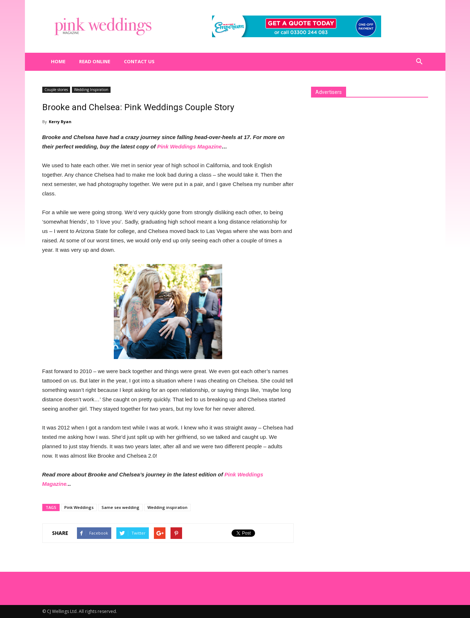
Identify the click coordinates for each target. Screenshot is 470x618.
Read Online (94, 61)
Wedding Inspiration (91, 89)
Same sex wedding (120, 507)
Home (58, 61)
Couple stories (56, 89)
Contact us (139, 61)
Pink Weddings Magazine (189, 146)
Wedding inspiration (167, 507)
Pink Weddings (79, 507)
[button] (419, 61)
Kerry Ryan (60, 121)
